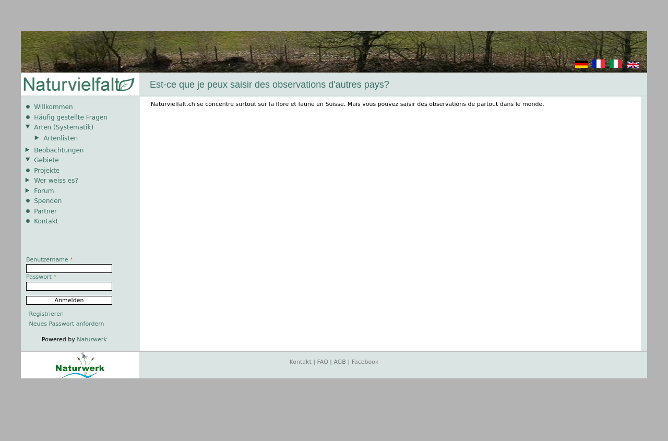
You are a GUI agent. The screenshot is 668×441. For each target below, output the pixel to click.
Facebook (365, 362)
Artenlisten (60, 138)
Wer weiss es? (56, 180)
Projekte (46, 170)
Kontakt (46, 221)
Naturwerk (91, 339)
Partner (45, 211)
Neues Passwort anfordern (66, 323)
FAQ (322, 362)
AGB (340, 362)
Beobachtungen (59, 150)
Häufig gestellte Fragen (71, 117)
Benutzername (49, 259)
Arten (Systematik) (63, 127)
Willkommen (53, 107)
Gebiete (46, 160)
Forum (44, 191)
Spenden (48, 201)
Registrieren (46, 314)
